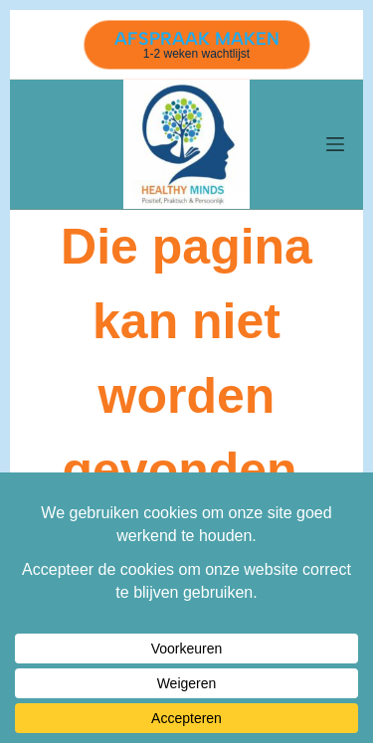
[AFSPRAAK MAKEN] (197, 45)
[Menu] (335, 144)
